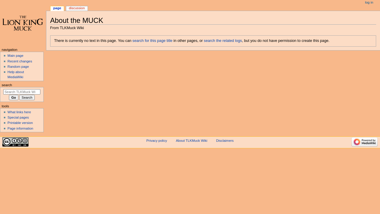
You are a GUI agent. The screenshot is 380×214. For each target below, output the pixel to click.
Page (57, 8)
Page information (20, 128)
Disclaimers (225, 140)
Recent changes (19, 61)
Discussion (77, 8)
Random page (18, 66)
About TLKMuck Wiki (192, 140)
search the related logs (223, 41)
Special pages (18, 117)
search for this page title (152, 41)
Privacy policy (156, 140)
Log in (369, 2)
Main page (15, 55)
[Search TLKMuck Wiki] (21, 92)
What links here (19, 112)
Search (7, 85)
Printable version (20, 123)
